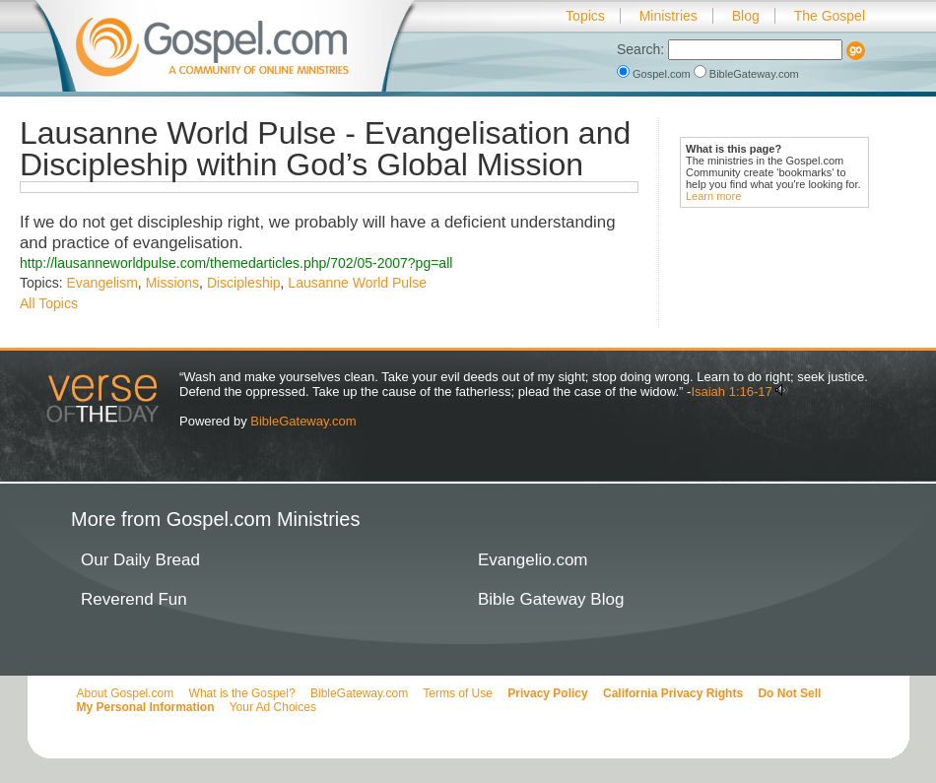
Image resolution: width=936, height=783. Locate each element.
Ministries (668, 16)
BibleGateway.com (746, 74)
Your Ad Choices (273, 707)
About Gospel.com (125, 693)
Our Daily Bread (140, 560)
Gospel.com (655, 74)
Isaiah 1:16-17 (731, 391)
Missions (172, 283)
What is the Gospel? (242, 693)
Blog (746, 16)
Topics (585, 16)
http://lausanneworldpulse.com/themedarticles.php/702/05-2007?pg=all (236, 263)
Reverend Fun (134, 599)
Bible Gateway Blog (551, 599)
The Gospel (829, 16)
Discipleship (244, 283)
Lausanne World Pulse (357, 283)
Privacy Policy (547, 693)
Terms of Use (458, 693)
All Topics (49, 303)
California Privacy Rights (673, 693)
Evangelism (101, 283)
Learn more (713, 196)
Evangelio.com (533, 560)
